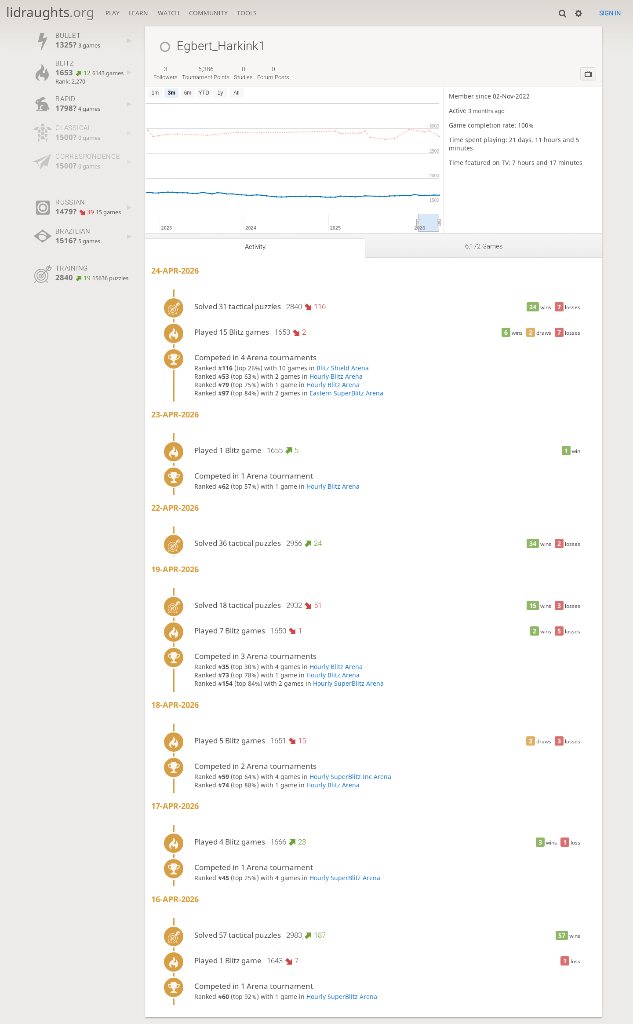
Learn (138, 13)
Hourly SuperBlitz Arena (348, 683)
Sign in (610, 13)
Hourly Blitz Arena (336, 376)
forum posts (273, 73)
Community (208, 13)
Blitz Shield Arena (342, 368)
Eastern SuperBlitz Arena (346, 393)
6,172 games (484, 246)
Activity (255, 247)
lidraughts (50, 12)
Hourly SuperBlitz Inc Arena (350, 776)
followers (165, 73)
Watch (168, 13)
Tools (247, 13)
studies (243, 73)
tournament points (205, 73)
